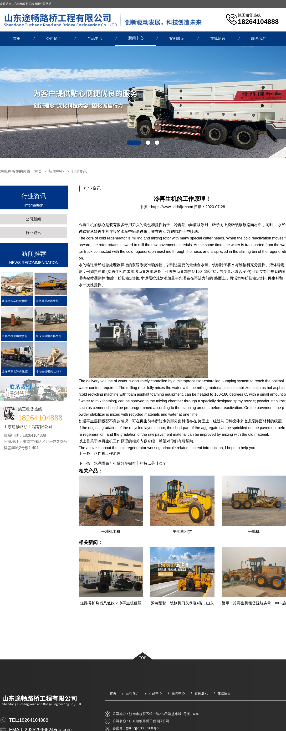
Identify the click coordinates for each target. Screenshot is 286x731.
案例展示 (176, 38)
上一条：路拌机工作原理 (100, 453)
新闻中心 (135, 38)
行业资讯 (79, 171)
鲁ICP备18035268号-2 (142, 728)
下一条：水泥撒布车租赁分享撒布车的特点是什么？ (122, 463)
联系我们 (258, 38)
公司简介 (53, 38)
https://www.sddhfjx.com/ (172, 207)
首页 (16, 38)
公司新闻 (33, 219)
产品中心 (94, 38)
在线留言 (217, 38)
